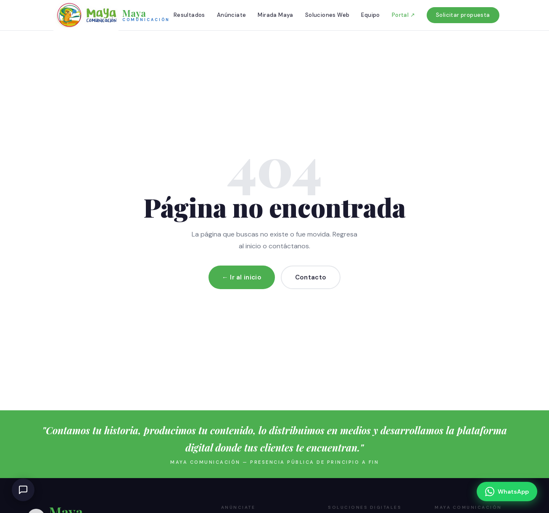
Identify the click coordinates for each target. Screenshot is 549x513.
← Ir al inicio (241, 277)
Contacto (310, 277)
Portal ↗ (403, 15)
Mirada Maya (275, 15)
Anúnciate (231, 15)
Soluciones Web (327, 15)
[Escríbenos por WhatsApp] (507, 491)
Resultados (189, 15)
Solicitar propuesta (463, 15)
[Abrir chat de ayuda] (23, 489)
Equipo (370, 15)
